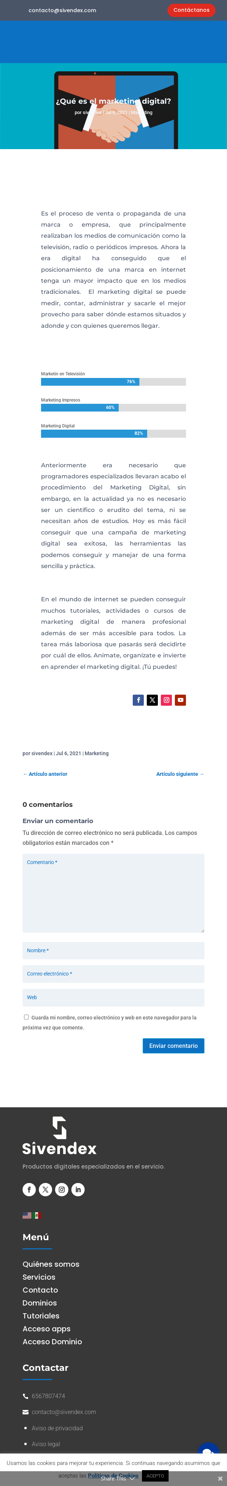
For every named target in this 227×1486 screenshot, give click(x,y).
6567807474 (48, 1396)
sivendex (92, 112)
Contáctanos (191, 10)
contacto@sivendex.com (62, 10)
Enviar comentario (173, 1045)
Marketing (141, 112)
